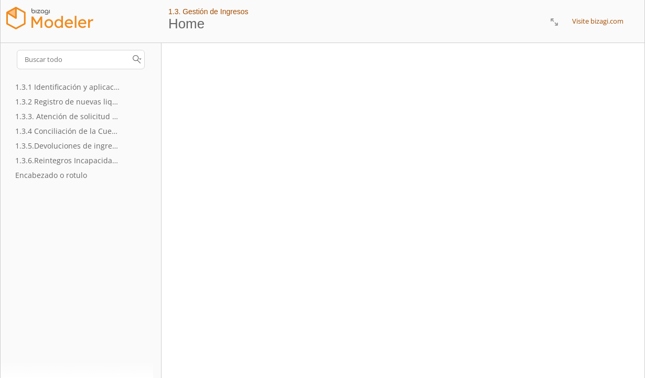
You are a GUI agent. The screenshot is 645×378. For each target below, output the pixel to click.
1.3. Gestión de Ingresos (208, 11)
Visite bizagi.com (598, 21)
